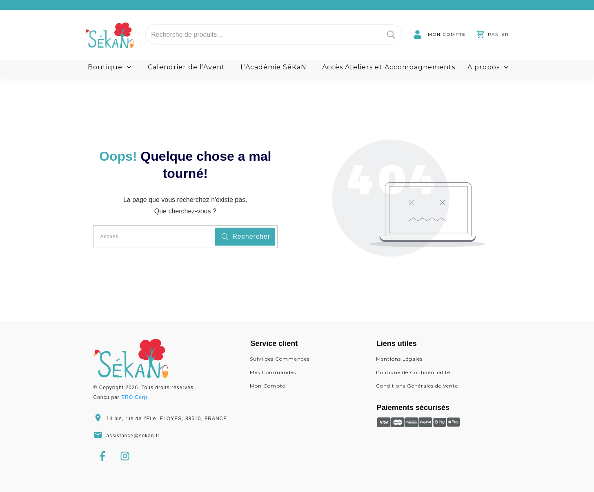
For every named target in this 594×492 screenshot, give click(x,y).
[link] (439, 34)
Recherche (391, 34)
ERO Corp (134, 397)
